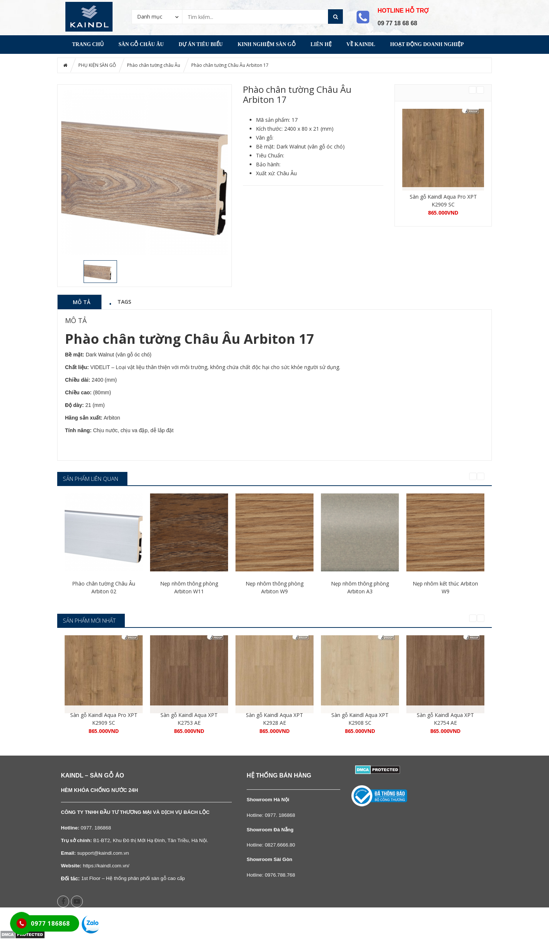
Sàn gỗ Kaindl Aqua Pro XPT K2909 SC (443, 200)
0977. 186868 (280, 815)
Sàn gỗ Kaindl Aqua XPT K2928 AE (274, 718)
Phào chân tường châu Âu (153, 65)
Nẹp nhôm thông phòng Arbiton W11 (189, 587)
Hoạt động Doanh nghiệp (427, 44)
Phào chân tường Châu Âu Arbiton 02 (103, 587)
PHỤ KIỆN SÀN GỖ (97, 65)
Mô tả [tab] (81, 302)
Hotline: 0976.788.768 (271, 875)
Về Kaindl (361, 44)
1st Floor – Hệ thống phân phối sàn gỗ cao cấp (133, 878)
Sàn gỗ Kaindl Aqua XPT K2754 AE (445, 718)
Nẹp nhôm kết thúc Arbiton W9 (445, 587)
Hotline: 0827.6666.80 (271, 845)
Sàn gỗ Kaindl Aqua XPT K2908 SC (360, 718)
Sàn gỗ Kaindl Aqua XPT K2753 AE (189, 718)
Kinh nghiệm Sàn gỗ (267, 44)
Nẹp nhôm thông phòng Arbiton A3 (360, 587)
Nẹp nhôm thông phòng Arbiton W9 (274, 587)
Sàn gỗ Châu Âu (141, 44)
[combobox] (157, 16)
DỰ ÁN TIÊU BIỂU (201, 44)
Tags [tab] (124, 301)
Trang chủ (88, 44)
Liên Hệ (321, 44)
